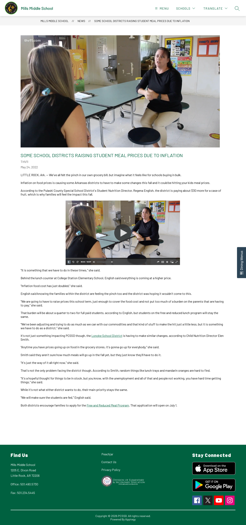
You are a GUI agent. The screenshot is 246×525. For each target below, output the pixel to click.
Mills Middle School (55, 21)
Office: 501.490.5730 (24, 484)
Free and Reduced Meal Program (108, 405)
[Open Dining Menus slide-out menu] (241, 262)
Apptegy (130, 519)
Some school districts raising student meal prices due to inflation (142, 21)
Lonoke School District (106, 335)
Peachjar (107, 454)
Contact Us (108, 462)
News (81, 21)
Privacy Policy (110, 470)
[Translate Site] (215, 8)
